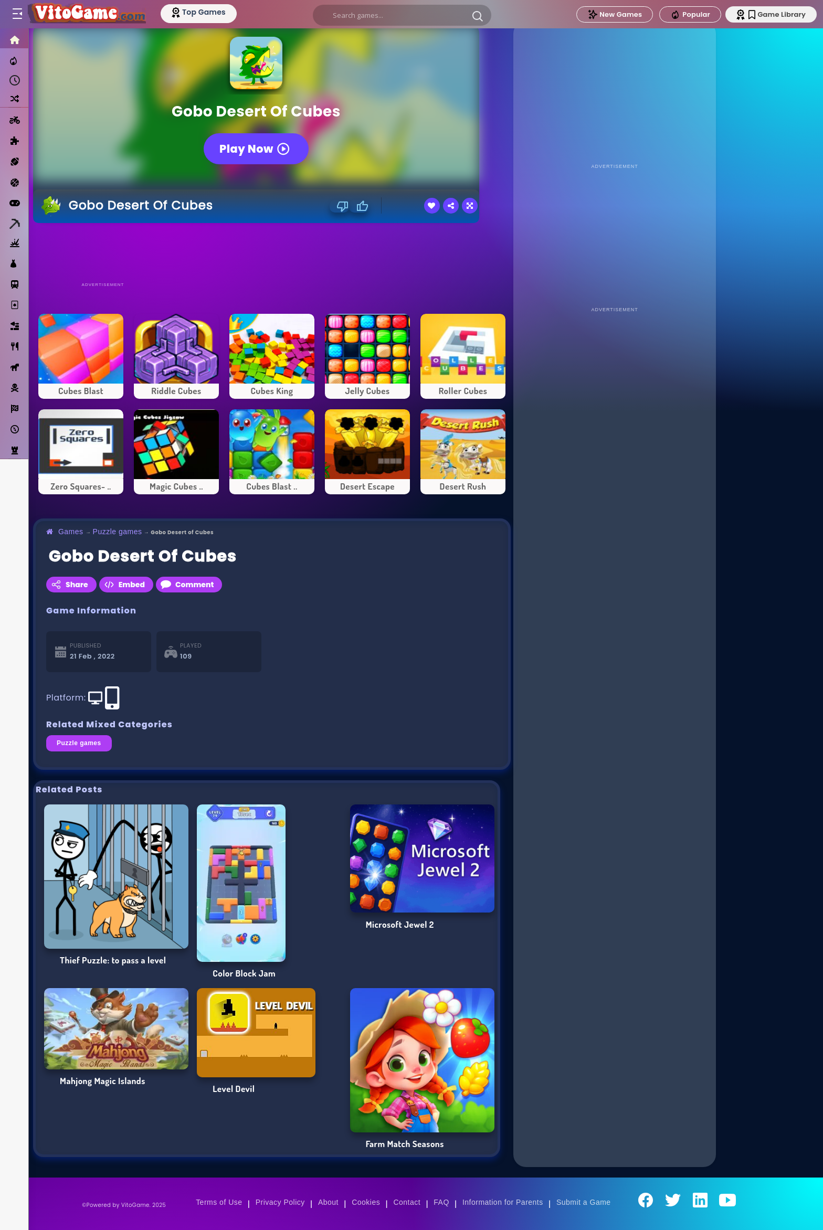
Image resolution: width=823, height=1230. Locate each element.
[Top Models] (199, 12)
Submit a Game (583, 1202)
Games (71, 531)
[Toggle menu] (17, 14)
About (328, 1202)
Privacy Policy (280, 1202)
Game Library (777, 14)
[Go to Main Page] (86, 14)
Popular (690, 14)
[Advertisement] (272, 251)
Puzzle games (117, 531)
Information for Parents (502, 1202)
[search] (402, 15)
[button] (477, 15)
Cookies (366, 1202)
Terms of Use (219, 1202)
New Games (614, 14)
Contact (406, 1202)
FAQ (441, 1202)
